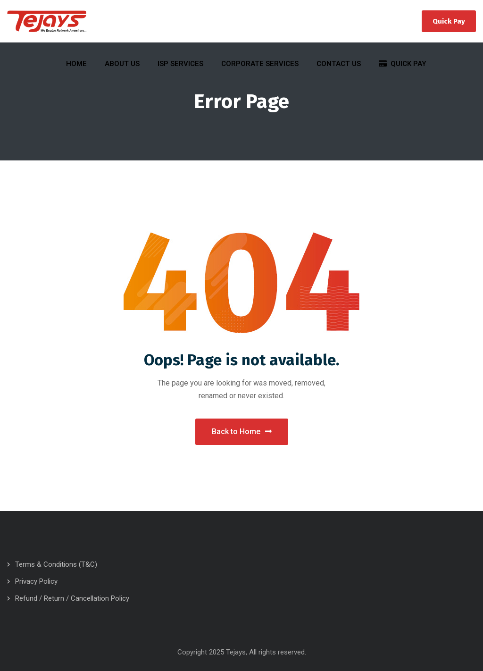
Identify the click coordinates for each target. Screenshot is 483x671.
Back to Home (242, 431)
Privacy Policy (36, 581)
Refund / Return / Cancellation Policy (72, 598)
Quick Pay (449, 21)
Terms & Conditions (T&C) (56, 564)
